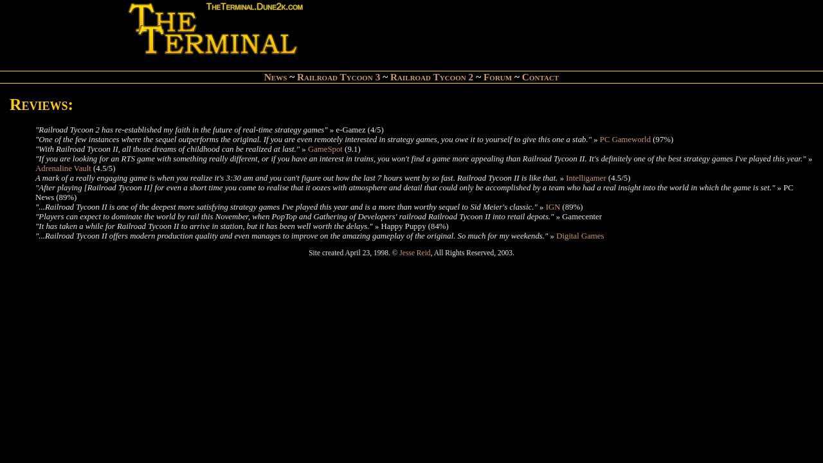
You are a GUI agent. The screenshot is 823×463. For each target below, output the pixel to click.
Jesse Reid (414, 253)
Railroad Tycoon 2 (431, 76)
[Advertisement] (457, 29)
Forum (498, 76)
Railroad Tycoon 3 (338, 76)
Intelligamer (586, 178)
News (275, 76)
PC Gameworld (625, 139)
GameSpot (325, 149)
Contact (540, 76)
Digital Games (580, 236)
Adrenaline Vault (63, 168)
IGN (553, 207)
